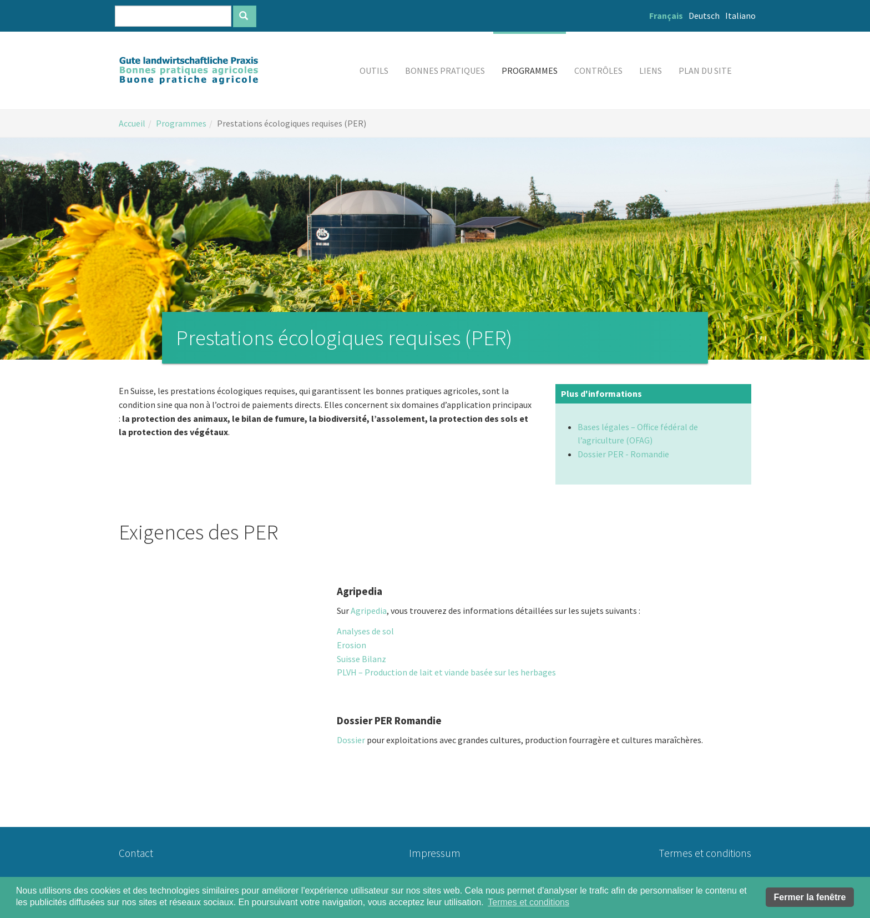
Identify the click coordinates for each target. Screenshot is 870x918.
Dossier (351, 739)
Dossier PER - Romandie (623, 454)
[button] (374, 70)
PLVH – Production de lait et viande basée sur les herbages (446, 672)
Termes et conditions (705, 853)
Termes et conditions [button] (528, 902)
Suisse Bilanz (361, 658)
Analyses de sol (365, 631)
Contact (136, 853)
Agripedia (369, 610)
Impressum (435, 853)
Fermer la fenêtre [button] (810, 897)
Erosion (351, 644)
